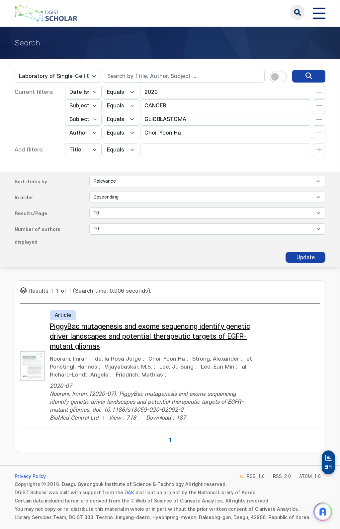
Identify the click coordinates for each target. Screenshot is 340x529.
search (297, 12)
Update (306, 258)
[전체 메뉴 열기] (319, 12)
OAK (129, 493)
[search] (308, 76)
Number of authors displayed (37, 236)
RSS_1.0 (256, 476)
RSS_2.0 (282, 476)
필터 (328, 467)
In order (24, 198)
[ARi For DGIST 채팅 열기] (322, 511)
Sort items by (31, 182)
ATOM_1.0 (310, 476)
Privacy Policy (30, 476)
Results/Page (31, 213)
